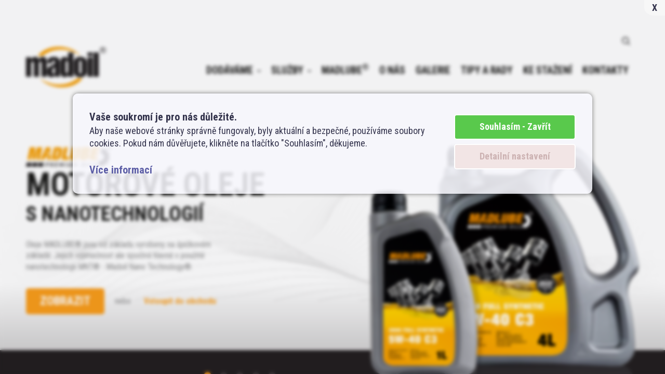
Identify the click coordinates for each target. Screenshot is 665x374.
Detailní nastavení (515, 156)
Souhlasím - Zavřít (515, 126)
